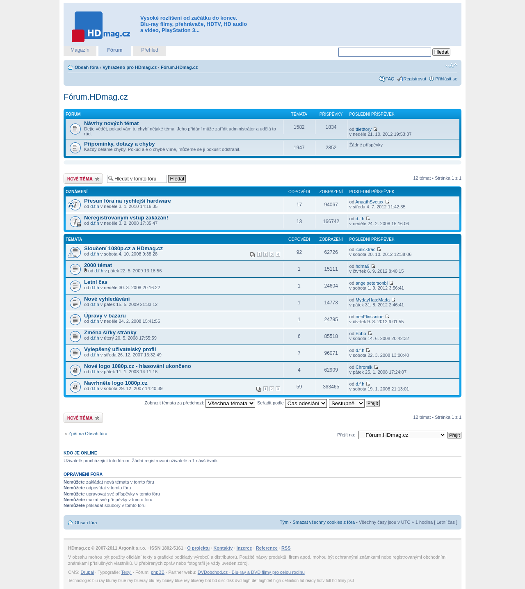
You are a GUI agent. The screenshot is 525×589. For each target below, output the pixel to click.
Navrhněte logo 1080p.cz (116, 383)
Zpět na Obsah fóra (87, 433)
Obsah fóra (86, 67)
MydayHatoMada (373, 299)
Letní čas (95, 282)
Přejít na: (346, 434)
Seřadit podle (292, 402)
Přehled (149, 50)
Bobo (361, 333)
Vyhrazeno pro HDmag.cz (130, 67)
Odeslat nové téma (83, 179)
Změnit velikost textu (451, 65)
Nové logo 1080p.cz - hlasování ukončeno (137, 366)
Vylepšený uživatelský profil (120, 349)
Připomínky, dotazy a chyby (119, 144)
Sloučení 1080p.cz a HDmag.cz (123, 248)
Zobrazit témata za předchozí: (199, 402)
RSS (286, 548)
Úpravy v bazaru (105, 316)
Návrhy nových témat (111, 123)
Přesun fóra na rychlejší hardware (127, 201)
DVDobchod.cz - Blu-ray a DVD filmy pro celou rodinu (251, 572)
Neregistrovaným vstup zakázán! (126, 218)
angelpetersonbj (372, 283)
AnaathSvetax (369, 201)
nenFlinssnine (369, 316)
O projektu (198, 548)
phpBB (157, 572)
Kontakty (223, 548)
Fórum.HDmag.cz (179, 67)
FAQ (390, 78)
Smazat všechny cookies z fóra (323, 522)
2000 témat (98, 265)
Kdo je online (80, 452)
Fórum (114, 50)
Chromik (364, 367)
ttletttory (364, 129)
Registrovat (415, 78)
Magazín (80, 50)
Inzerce (244, 548)
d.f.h (94, 206)
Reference (267, 548)
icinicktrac (365, 249)
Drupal (87, 572)
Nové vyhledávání (107, 299)
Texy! (126, 572)
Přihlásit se (446, 78)
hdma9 (363, 266)
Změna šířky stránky (110, 332)
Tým (284, 522)
